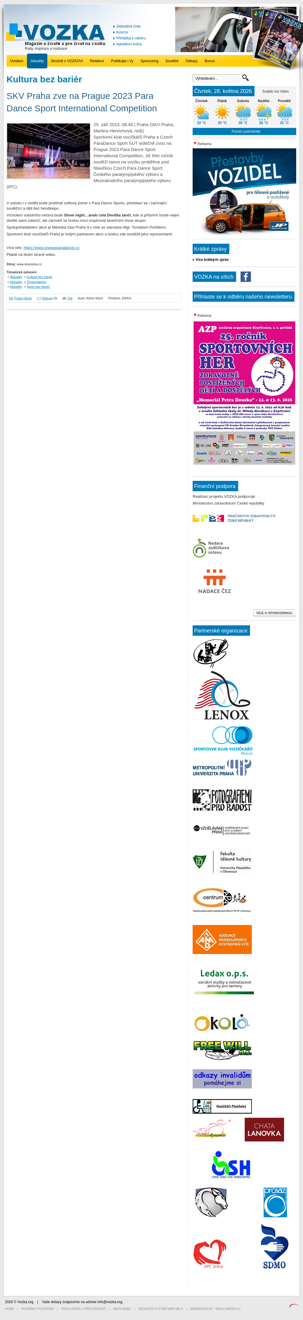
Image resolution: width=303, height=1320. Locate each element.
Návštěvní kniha (128, 44)
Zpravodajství (36, 282)
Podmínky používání (37, 1309)
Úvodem (16, 61)
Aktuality (37, 61)
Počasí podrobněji (246, 131)
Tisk (70, 298)
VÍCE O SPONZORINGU (274, 613)
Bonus (210, 61)
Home (9, 1309)
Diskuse (47, 298)
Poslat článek (23, 298)
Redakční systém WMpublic (160, 1309)
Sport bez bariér (38, 286)
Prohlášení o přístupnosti (83, 1309)
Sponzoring (149, 61)
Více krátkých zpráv (212, 260)
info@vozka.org (110, 1302)
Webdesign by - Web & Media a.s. (215, 1309)
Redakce (97, 61)
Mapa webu (122, 1309)
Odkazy (192, 61)
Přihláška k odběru (131, 38)
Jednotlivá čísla (128, 26)
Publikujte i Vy (122, 61)
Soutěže (171, 61)
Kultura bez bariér (40, 277)
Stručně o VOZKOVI (67, 61)
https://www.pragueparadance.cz (52, 247)
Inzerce (122, 32)
